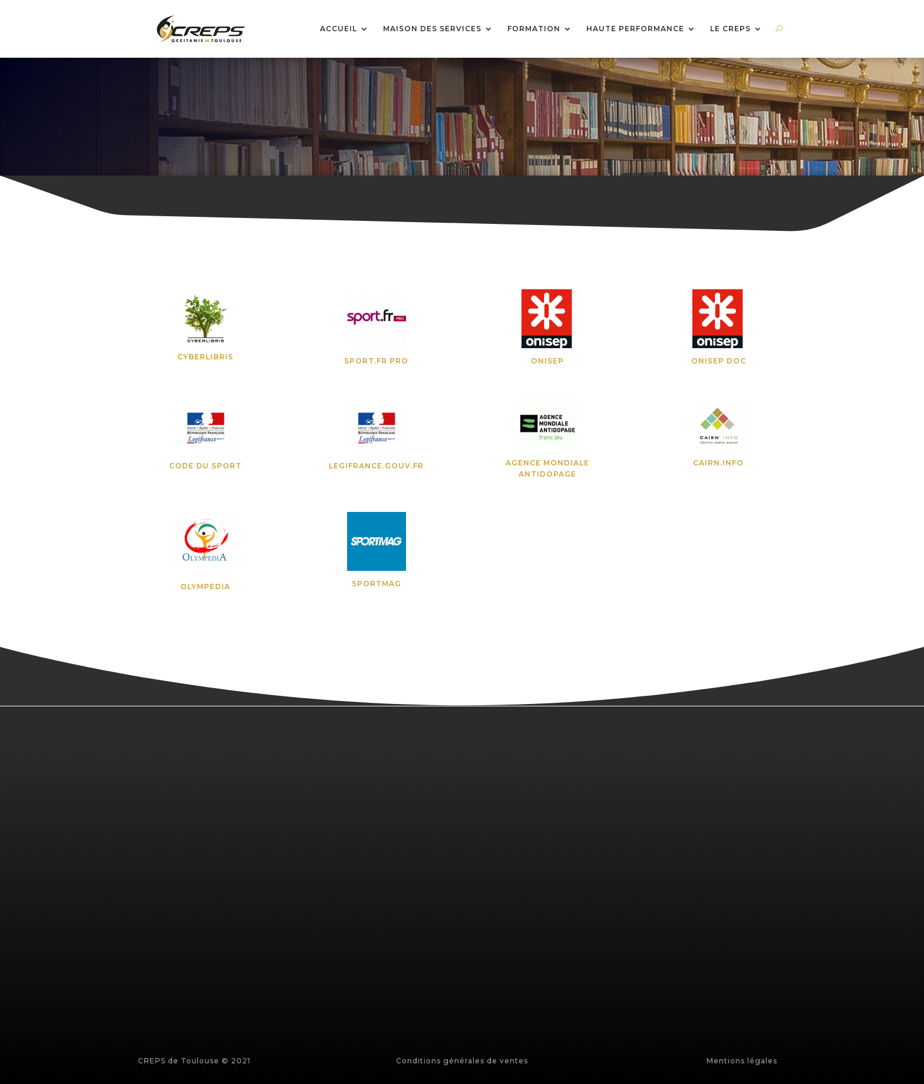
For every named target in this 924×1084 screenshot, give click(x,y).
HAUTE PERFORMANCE (635, 29)
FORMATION (533, 29)
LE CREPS (730, 29)
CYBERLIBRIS (205, 356)
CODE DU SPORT (205, 465)
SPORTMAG (376, 583)
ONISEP (547, 360)
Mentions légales (742, 1060)
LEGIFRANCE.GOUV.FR (376, 465)
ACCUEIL (338, 29)
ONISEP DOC (718, 360)
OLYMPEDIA (205, 586)
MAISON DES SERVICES (432, 29)
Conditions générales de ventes (462, 1060)
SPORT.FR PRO (376, 360)
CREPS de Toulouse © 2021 (194, 1060)
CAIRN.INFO (718, 462)
